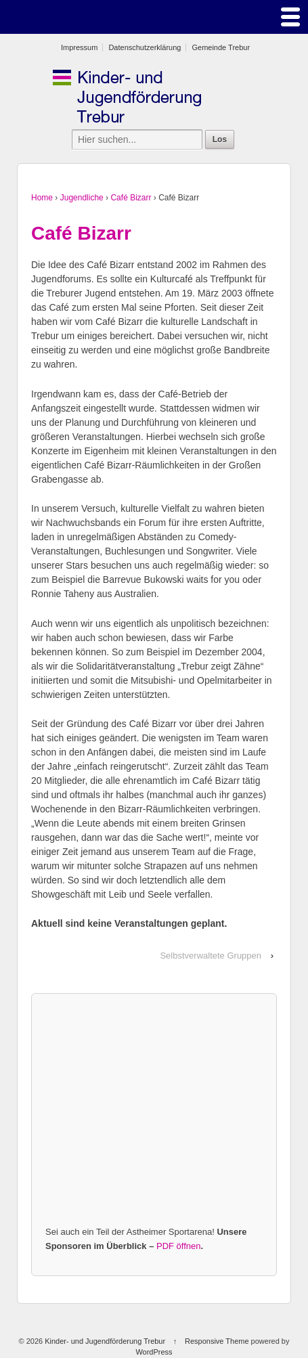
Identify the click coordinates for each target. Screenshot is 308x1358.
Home (42, 197)
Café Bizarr (130, 197)
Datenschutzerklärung (144, 47)
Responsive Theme (217, 1341)
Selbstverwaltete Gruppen (210, 955)
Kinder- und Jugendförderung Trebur (105, 1341)
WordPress (153, 1352)
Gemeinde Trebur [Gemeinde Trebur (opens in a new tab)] (221, 47)
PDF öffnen (178, 1246)
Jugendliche (82, 197)
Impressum (79, 47)
